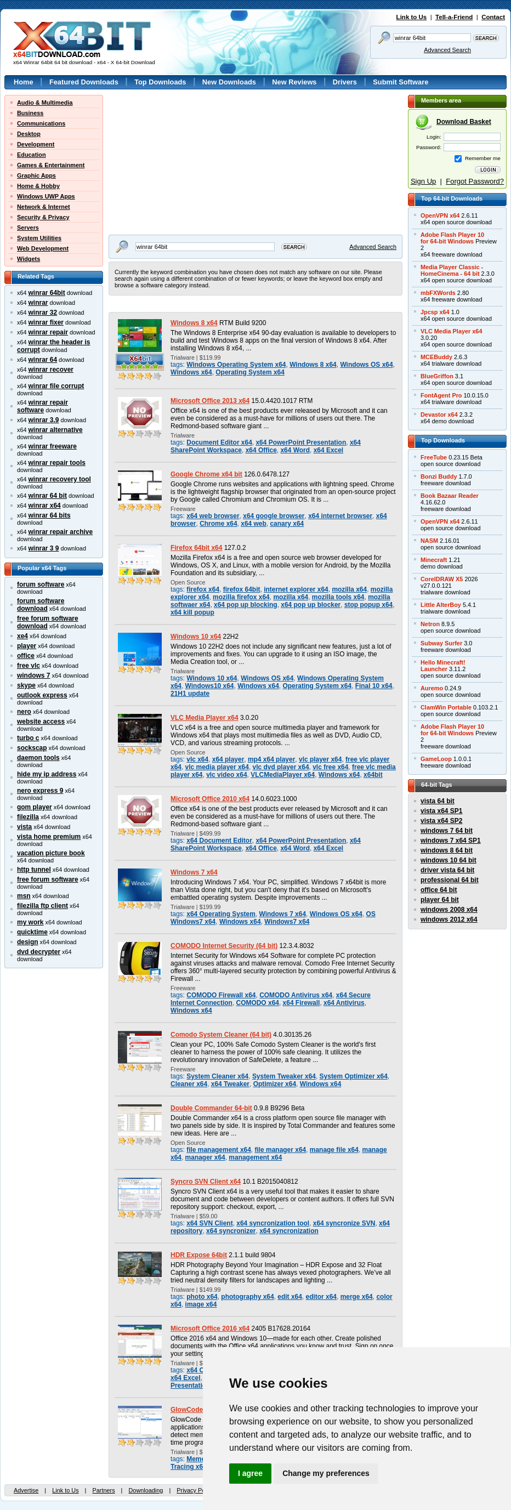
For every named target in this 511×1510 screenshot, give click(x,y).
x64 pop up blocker (310, 605)
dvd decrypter (38, 952)
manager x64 (205, 1157)
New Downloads (229, 82)
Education (31, 154)
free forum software (47, 879)
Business (30, 113)
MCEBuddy (436, 357)
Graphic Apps (36, 175)
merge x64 (356, 1297)
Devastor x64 (439, 414)
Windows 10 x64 (196, 636)
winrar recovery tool (60, 479)
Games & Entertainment (50, 165)
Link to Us (411, 17)
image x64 (201, 1304)
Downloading (145, 1490)
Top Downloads (160, 82)
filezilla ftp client (42, 906)
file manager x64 (280, 1150)
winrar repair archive (61, 532)
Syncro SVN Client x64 (206, 1181)
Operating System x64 (250, 372)
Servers (28, 227)
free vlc (28, 665)
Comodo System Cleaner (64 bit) (221, 1034)
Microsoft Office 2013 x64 (210, 401)
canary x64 (287, 523)
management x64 (255, 1157)
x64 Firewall (301, 1003)
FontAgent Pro (441, 395)
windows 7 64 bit (447, 831)
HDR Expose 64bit (199, 1255)
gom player (34, 807)
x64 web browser (212, 516)
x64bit (373, 775)
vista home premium (49, 837)
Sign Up (423, 181)
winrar (38, 302)
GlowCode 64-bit (196, 1410)
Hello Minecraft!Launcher (443, 665)
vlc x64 (197, 759)
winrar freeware (53, 446)
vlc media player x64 (217, 767)
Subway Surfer (441, 643)
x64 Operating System (221, 914)
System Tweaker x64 (284, 1076)
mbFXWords (438, 292)
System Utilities (39, 238)
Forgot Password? (475, 181)
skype (26, 685)
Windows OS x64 (366, 364)
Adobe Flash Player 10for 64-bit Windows (452, 238)
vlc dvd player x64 (281, 767)
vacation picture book (51, 853)
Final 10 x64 (374, 686)
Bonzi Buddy (439, 476)
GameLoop (436, 759)
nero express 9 (40, 790)
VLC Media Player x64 (205, 718)
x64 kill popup (192, 612)
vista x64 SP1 (441, 811)
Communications (41, 123)
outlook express (42, 695)
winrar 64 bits (50, 515)
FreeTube (434, 457)
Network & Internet (43, 206)
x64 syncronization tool (272, 1223)
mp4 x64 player (271, 759)
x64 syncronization (289, 1231)
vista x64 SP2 (441, 821)
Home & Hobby (38, 186)
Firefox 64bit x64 (196, 548)
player (26, 646)
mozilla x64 (349, 589)
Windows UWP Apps (46, 196)
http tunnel (34, 869)
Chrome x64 (218, 523)
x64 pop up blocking (245, 605)
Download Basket (463, 122)
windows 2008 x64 (449, 909)
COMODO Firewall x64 (221, 995)
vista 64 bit (438, 801)
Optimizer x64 (274, 1084)
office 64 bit (439, 890)
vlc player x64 (320, 759)
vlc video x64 (226, 775)
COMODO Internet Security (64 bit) (224, 946)
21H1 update (190, 693)
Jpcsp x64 (435, 312)
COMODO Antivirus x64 (295, 995)
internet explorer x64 (296, 589)
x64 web (253, 523)
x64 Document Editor (219, 840)
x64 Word (295, 450)
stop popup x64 (368, 605)
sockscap (32, 748)
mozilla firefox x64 (241, 597)
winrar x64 (45, 505)
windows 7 (33, 675)
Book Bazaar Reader (450, 495)
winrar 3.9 (44, 420)
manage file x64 (334, 1150)
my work (30, 922)
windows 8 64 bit (447, 850)
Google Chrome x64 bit (206, 474)
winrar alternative (56, 430)
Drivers (345, 82)
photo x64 (201, 1297)
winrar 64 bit (48, 495)
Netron (430, 624)
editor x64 (321, 1297)
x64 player (228, 759)
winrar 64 (43, 360)
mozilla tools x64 (338, 597)
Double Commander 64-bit (211, 1108)
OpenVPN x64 (440, 215)
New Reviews (294, 82)
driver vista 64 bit (447, 870)
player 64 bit (440, 900)
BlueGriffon (437, 376)
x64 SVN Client (209, 1223)
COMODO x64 (257, 1003)
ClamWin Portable (446, 707)
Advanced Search (447, 50)
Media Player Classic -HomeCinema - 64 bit (452, 270)
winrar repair (48, 332)
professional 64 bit (450, 880)
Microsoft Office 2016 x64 (210, 1328)
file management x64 (218, 1150)
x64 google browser (273, 516)
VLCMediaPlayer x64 (283, 775)
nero (24, 712)
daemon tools (38, 758)
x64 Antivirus (344, 1003)
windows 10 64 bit (448, 860)
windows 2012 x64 (449, 919)
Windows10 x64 (209, 686)
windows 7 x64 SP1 (451, 840)
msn (24, 896)
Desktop (29, 133)
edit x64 (289, 1297)
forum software (40, 584)
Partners (103, 1490)
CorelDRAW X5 (442, 579)
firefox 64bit (241, 589)
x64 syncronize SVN (344, 1223)
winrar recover (51, 369)
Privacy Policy (195, 1490)
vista (24, 827)
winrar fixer (46, 322)
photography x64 (247, 1297)
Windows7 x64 (286, 922)
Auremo (432, 688)
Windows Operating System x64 (236, 364)
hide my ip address (46, 774)
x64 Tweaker (230, 1084)
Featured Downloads (83, 82)
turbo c (28, 738)
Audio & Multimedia (45, 102)
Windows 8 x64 (194, 323)
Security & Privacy (43, 217)
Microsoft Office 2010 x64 (210, 799)
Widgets (28, 259)
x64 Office (261, 450)
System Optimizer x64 (354, 1076)
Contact (493, 17)
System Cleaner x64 (217, 1076)
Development (35, 144)
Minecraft (434, 560)
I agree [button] (250, 1473)
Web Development (43, 248)
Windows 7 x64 (194, 872)
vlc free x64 (330, 767)
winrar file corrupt (56, 386)
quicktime (32, 932)
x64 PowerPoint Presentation (301, 442)
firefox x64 (202, 589)
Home (23, 82)
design (27, 942)
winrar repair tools (57, 463)
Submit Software (400, 82)
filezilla (28, 817)
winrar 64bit (47, 293)
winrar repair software (42, 406)
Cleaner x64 (189, 1084)
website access (41, 721)
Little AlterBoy (441, 604)
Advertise (26, 1490)
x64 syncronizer (231, 1231)
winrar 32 (43, 312)
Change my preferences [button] (326, 1473)
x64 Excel (329, 450)
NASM (429, 540)
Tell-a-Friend (454, 17)
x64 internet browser (340, 516)
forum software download (40, 604)
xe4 (22, 636)
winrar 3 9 (44, 548)
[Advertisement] (177, 163)
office (26, 656)
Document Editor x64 (219, 442)
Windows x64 (191, 372)
